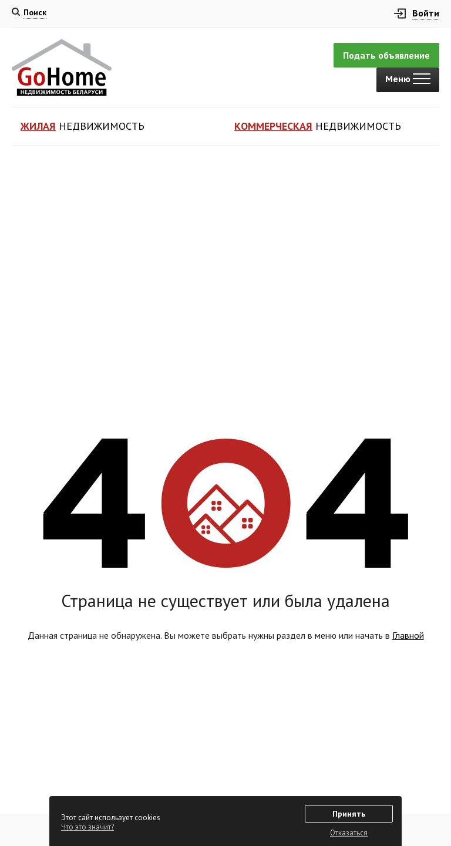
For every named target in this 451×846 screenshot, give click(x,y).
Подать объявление (386, 55)
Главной (408, 635)
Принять (348, 813)
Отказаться (349, 833)
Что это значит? (87, 827)
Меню (407, 79)
